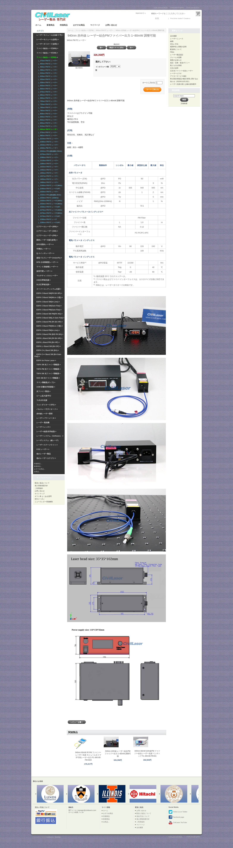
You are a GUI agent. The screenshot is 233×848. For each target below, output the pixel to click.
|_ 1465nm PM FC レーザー (47, 179)
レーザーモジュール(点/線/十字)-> (49, 35)
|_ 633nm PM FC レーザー (47, 76)
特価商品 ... (38, 463)
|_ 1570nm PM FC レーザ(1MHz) (49, 210)
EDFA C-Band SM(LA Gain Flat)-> (50, 318)
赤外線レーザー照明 (44, 414)
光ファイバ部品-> (43, 391)
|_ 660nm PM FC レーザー (47, 89)
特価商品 (64, 25)
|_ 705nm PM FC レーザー (47, 101)
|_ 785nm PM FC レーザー (47, 110)
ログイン (163, 18)
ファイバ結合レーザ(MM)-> (47, 48)
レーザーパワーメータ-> (46, 418)
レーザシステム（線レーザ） (48, 440)
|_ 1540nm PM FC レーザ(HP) (48, 188)
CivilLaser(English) (177, 7)
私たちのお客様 (176, 65)
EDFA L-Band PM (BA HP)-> (48, 342)
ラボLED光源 (41, 400)
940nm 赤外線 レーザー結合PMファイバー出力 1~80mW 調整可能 (118, 753)
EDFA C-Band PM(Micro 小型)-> (49, 326)
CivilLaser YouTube (178, 823)
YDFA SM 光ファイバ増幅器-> (48, 365)
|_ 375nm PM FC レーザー (47, 61)
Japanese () (140, 13)
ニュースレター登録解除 (44, 502)
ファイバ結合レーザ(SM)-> (47, 53)
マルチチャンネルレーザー (47, 276)
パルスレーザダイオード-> (47, 409)
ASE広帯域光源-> (43, 280)
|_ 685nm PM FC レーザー (47, 95)
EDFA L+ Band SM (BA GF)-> (48, 346)
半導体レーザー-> (43, 249)
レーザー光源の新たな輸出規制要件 (183, 84)
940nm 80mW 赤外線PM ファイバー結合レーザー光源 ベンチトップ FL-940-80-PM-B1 (147, 753)
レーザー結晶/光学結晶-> (46, 431)
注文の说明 (174, 68)
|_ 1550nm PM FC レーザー (47, 192)
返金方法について (142, 816)
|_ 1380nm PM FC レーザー (47, 163)
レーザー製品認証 (176, 55)
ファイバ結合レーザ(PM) (84, 30)
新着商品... (38, 466)
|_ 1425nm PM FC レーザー (47, 167)
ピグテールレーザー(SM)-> (47, 231)
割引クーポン (40, 499)
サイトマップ (40, 494)
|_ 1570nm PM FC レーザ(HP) (48, 216)
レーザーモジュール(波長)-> (47, 39)
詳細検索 (184, 103)
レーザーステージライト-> (47, 445)
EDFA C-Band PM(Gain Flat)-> (49, 310)
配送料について (176, 49)
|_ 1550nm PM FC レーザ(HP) (48, 207)
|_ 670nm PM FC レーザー (47, 92)
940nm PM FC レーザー (104, 30)
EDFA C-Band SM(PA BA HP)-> (49, 293)
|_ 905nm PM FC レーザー (47, 123)
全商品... (37, 472)
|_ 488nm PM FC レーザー (47, 70)
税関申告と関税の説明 (178, 47)
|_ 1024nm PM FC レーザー (47, 139)
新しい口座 (195, 18)
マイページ (95, 25)
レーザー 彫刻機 (42, 423)
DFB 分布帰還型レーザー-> (47, 262)
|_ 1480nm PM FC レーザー (47, 182)
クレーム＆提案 (176, 57)
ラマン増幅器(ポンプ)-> (45, 382)
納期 (171, 41)
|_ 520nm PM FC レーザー (47, 73)
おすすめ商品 (79, 25)
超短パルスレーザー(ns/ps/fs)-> (49, 258)
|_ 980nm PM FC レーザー (47, 135)
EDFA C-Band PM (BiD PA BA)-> (49, 334)
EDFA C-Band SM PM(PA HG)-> (49, 314)
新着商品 (50, 25)
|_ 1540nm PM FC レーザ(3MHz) (49, 185)
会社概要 (173, 36)
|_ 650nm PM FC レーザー (47, 85)
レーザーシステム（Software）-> (49, 436)
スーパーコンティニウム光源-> (48, 289)
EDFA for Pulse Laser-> (46, 360)
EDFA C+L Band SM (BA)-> (47, 350)
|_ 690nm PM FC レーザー (47, 98)
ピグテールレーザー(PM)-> (47, 235)
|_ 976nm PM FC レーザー (47, 132)
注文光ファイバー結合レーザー (181, 71)
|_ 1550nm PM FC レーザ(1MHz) (49, 200)
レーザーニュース (176, 39)
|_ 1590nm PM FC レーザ (47, 219)
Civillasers (50, 837)
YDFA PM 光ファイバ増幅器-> (48, 369)
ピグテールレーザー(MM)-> (47, 227)
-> (47, 57)
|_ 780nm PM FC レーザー (47, 107)
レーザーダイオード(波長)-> (47, 44)
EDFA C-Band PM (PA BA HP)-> (49, 322)
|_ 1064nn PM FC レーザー (47, 148)
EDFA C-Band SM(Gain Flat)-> (49, 306)
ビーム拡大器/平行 (43, 396)
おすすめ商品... (39, 469)
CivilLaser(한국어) (193, 8)
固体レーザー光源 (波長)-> (47, 240)
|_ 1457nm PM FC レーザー (47, 176)
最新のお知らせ (176, 60)
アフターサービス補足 (178, 76)
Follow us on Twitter (178, 812)
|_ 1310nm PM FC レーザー (47, 160)
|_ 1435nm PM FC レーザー (47, 170)
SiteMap (57, 837)
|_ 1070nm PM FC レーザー (47, 154)
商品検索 (176, 90)
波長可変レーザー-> (44, 271)
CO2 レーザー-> (42, 449)
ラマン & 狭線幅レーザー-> (47, 267)
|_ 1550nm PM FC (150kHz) (48, 198)
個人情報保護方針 (41, 485)
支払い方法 (174, 44)
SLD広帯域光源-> (43, 285)
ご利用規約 (39, 488)
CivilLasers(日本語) (161, 8)
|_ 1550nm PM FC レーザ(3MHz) (49, 204)
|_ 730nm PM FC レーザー (47, 104)
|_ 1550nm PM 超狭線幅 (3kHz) (49, 195)
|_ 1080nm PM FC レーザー (47, 157)
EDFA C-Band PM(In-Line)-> (48, 330)
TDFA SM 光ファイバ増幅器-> (48, 374)
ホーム (38, 25)
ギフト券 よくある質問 (43, 496)
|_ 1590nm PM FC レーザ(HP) (48, 222)
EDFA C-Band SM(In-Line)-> (48, 302)
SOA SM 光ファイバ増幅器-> (48, 378)
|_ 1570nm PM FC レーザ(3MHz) (49, 213)
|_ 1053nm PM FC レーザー (47, 145)
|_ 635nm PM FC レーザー (47, 79)
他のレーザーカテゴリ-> (46, 458)
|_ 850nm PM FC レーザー (47, 120)
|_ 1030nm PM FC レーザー (47, 142)
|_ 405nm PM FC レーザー (47, 64)
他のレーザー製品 (43, 454)
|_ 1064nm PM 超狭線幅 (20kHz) (49, 151)
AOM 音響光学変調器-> (45, 387)
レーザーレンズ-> (43, 427)
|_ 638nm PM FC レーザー (47, 82)
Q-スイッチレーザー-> (45, 253)
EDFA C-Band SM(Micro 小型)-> (49, 297)
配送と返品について (42, 483)
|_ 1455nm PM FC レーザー (47, 173)
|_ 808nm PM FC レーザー (47, 114)
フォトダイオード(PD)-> (46, 405)
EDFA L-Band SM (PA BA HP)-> (49, 338)
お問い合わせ (111, 25)
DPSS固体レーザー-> (45, 244)
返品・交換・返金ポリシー (180, 63)
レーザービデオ (176, 73)
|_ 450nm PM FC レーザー (47, 67)
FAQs (172, 52)
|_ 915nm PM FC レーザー (47, 126)
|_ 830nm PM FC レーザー (47, 117)
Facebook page (176, 817)
